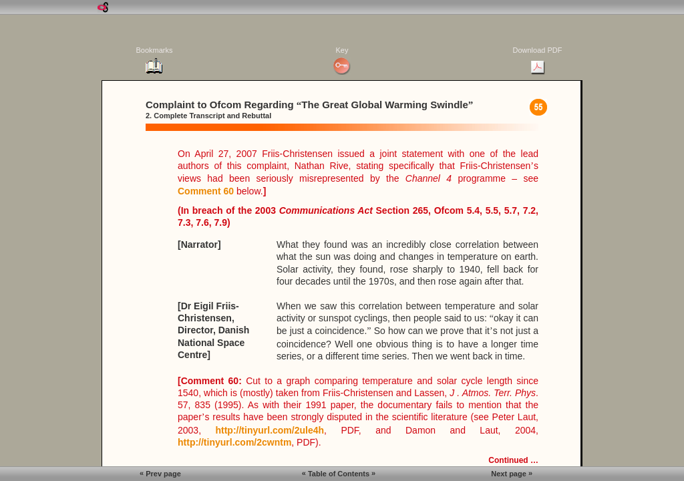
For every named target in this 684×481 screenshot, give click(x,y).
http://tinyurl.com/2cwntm (234, 442)
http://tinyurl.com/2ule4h (269, 430)
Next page (511, 473)
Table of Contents (338, 473)
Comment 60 (206, 191)
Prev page (160, 473)
